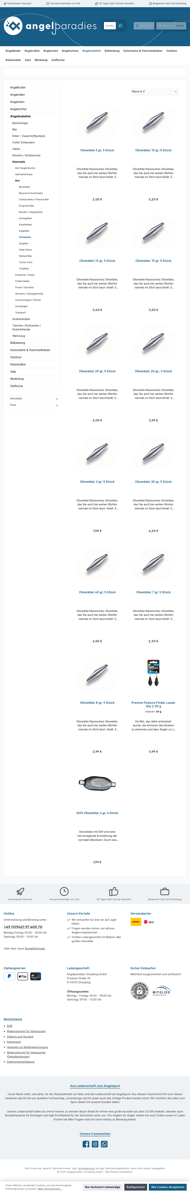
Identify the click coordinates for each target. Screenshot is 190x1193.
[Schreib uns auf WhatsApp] (104, 1144)
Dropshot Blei (26, 205)
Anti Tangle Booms (25, 168)
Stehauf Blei (25, 256)
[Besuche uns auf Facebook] (86, 1144)
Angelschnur (18, 109)
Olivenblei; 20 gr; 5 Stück (97, 372)
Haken (16, 148)
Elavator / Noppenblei (31, 212)
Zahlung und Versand (20, 1036)
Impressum (14, 1041)
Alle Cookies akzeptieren (167, 1187)
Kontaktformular (35, 948)
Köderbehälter (21, 319)
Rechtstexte (13, 1019)
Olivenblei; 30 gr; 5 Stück (153, 483)
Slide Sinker (25, 249)
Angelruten (17, 102)
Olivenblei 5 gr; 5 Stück (97, 150)
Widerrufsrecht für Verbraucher (26, 1031)
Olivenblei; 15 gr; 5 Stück (153, 261)
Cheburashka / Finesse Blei (34, 199)
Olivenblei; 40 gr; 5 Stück (97, 594)
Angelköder (18, 87)
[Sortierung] (154, 91)
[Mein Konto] (144, 26)
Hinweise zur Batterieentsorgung (27, 1047)
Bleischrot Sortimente (31, 193)
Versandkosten (86, 1168)
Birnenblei (24, 186)
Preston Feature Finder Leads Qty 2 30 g (153, 707)
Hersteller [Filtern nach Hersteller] (34, 398)
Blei (14, 129)
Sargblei (23, 243)
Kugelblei (24, 230)
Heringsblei (25, 218)
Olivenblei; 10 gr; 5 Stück (153, 150)
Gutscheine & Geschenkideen (30, 350)
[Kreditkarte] (35, 976)
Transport (20, 312)
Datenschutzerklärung (20, 1061)
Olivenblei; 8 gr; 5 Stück (97, 705)
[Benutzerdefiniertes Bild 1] (135, 922)
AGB (9, 1025)
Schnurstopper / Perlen (28, 300)
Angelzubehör (20, 116)
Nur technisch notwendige (102, 1187)
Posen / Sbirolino (24, 287)
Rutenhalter (18, 364)
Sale (13, 371)
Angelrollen (17, 94)
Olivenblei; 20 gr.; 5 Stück (153, 372)
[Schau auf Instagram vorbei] (95, 1144)
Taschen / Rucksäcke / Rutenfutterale (26, 327)
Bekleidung (17, 343)
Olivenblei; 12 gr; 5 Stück (97, 261)
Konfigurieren (136, 1187)
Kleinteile (18, 161)
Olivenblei (25, 237)
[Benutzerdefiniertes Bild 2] (148, 922)
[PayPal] (9, 976)
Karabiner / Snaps (25, 274)
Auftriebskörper (24, 174)
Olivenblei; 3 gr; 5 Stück (97, 483)
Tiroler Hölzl (25, 262)
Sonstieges (21, 306)
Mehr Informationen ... (50, 1188)
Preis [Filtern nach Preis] (34, 404)
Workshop (17, 379)
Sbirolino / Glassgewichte (29, 293)
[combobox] (110, 25)
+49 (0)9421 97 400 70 (23, 927)
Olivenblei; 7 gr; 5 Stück (153, 594)
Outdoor (16, 357)
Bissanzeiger (20, 123)
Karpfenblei (25, 224)
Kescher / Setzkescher (26, 155)
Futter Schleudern (23, 142)
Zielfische (16, 386)
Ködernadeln (22, 281)
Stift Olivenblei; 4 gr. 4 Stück (97, 816)
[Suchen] (120, 25)
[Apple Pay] (22, 976)
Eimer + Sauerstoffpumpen (28, 135)
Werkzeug (18, 335)
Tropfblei (24, 268)
